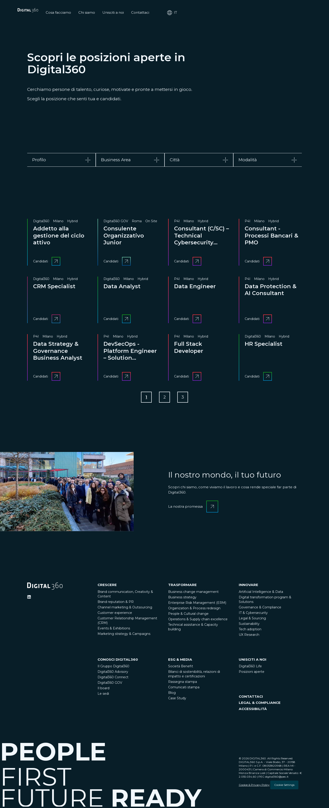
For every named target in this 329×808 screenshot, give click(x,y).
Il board (103, 689)
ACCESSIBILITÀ (253, 710)
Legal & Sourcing (252, 619)
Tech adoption (250, 630)
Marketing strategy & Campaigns (124, 635)
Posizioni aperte (251, 673)
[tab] (61, 160)
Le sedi (103, 695)
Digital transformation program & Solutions (265, 600)
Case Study (177, 699)
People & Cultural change (188, 615)
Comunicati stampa (183, 689)
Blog (172, 694)
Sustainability (249, 625)
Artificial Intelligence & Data (261, 593)
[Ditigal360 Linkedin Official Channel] (29, 598)
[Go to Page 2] (164, 398)
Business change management (193, 593)
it (297, 12)
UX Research (249, 636)
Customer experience (115, 614)
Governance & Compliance (260, 608)
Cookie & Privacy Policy (254, 786)
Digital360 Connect (113, 678)
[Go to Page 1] (145, 398)
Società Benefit (180, 667)
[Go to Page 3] (184, 398)
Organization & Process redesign (194, 609)
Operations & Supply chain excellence (198, 620)
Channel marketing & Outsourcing (125, 608)
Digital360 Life (250, 667)
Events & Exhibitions (114, 629)
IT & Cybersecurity (253, 614)
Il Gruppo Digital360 (113, 667)
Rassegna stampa (182, 683)
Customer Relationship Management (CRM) (127, 621)
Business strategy (182, 598)
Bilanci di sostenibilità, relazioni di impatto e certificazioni (194, 675)
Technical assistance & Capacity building (193, 628)
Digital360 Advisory (113, 673)
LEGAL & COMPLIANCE (260, 704)
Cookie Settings (284, 786)
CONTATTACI (251, 698)
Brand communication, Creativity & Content (125, 595)
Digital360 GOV (110, 684)
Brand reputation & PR (116, 603)
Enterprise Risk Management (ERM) (197, 604)
